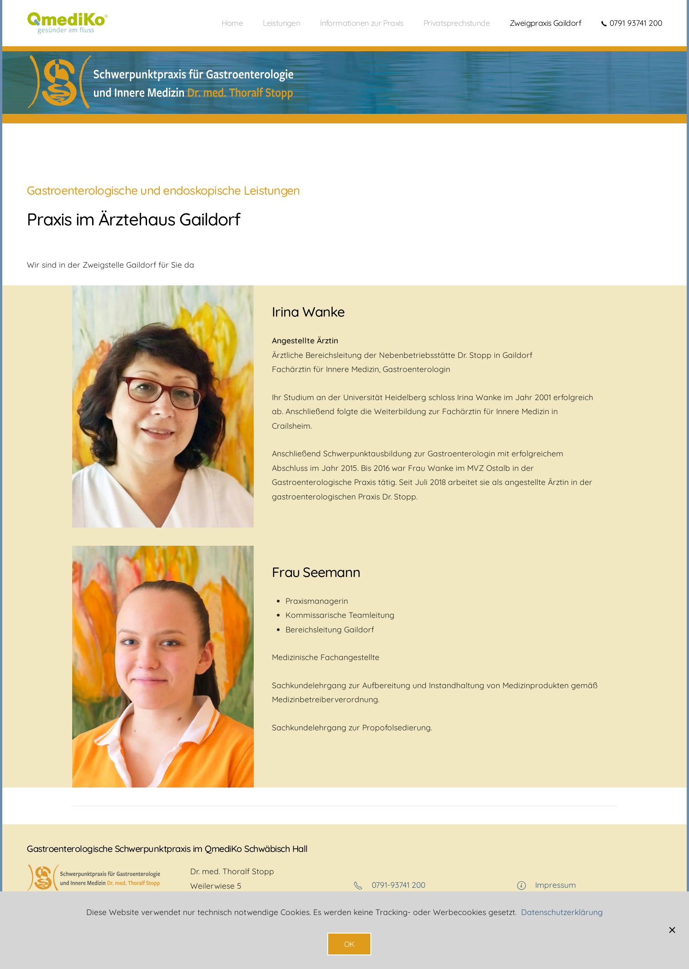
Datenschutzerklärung (562, 912)
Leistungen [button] (281, 23)
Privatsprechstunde (456, 23)
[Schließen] (672, 930)
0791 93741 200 (631, 23)
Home (232, 23)
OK (349, 944)
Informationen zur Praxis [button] (362, 23)
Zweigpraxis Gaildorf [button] (545, 23)
